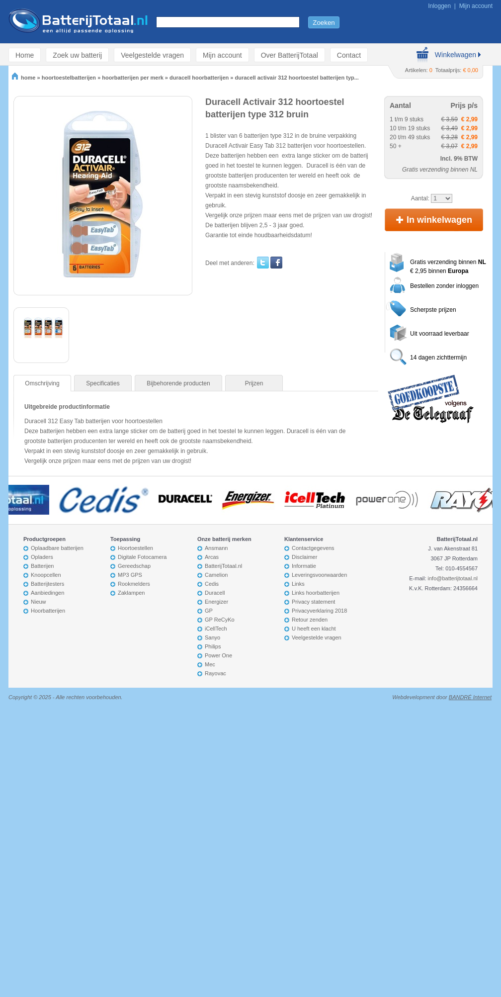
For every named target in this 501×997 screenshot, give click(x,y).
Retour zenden (310, 620)
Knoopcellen (46, 575)
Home (24, 55)
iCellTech (216, 629)
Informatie (304, 566)
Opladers (42, 557)
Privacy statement (313, 602)
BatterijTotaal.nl (223, 566)
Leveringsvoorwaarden (319, 575)
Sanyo (212, 637)
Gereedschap (134, 566)
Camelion (216, 575)
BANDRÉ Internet (470, 697)
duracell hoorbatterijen (199, 78)
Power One (218, 655)
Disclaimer (304, 557)
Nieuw (38, 602)
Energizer (216, 602)
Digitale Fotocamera (142, 557)
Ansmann (216, 548)
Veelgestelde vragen (152, 55)
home (23, 78)
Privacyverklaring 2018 (319, 611)
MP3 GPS (130, 575)
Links (298, 584)
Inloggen (439, 5)
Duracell (215, 593)
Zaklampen (131, 593)
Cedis (212, 584)
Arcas (212, 557)
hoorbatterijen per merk (132, 78)
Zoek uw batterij (77, 55)
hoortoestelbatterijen (69, 78)
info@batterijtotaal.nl (453, 578)
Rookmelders (134, 584)
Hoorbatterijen (48, 611)
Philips (213, 646)
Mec (210, 664)
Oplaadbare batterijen (57, 548)
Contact (349, 55)
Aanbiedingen (47, 593)
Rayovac (215, 673)
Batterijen (42, 566)
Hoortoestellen (135, 548)
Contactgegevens (313, 548)
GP (209, 611)
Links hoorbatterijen (315, 593)
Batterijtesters (47, 584)
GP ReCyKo (220, 620)
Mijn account (476, 5)
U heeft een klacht (314, 629)
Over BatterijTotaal (289, 55)
